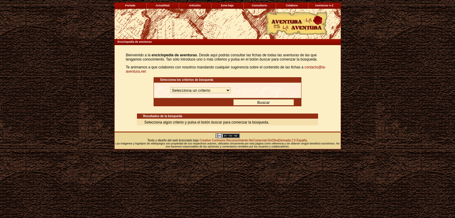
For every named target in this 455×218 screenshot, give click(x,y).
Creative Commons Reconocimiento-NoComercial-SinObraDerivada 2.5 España (253, 140)
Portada (130, 5)
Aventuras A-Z (324, 5)
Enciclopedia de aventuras (135, 41)
